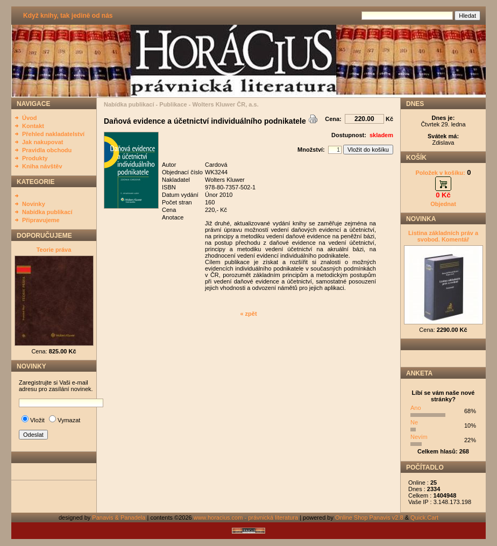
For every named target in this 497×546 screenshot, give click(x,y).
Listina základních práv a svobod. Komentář (443, 236)
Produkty (35, 158)
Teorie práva (54, 249)
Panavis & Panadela (119, 517)
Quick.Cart (424, 517)
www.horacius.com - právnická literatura (246, 517)
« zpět (248, 313)
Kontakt (33, 126)
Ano (415, 408)
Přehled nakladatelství (53, 134)
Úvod (29, 118)
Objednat (443, 204)
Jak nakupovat (42, 142)
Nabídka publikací (47, 212)
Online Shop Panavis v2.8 (369, 517)
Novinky (33, 204)
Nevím (419, 437)
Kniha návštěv (42, 166)
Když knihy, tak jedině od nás (67, 15)
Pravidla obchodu (47, 150)
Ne (414, 422)
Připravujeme (41, 220)
